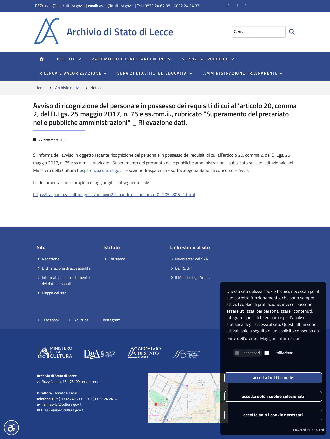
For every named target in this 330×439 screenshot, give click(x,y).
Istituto (69, 59)
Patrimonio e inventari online (132, 59)
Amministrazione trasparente (243, 73)
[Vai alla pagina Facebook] (229, 6)
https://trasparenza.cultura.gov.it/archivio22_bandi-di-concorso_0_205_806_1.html (114, 194)
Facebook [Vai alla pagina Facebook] (48, 320)
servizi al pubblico (208, 59)
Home (40, 88)
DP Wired (317, 429)
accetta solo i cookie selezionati (273, 396)
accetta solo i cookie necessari (273, 414)
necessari (247, 353)
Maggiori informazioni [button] (281, 338)
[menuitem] (42, 59)
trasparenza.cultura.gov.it (101, 170)
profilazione (279, 353)
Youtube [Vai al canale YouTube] (77, 320)
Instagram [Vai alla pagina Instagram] (108, 320)
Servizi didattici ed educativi (155, 73)
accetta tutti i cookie (273, 377)
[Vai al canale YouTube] (237, 6)
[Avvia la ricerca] (292, 32)
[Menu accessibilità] (11, 427)
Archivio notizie (68, 88)
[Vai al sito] (55, 353)
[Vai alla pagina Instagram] (246, 6)
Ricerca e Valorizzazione (73, 73)
